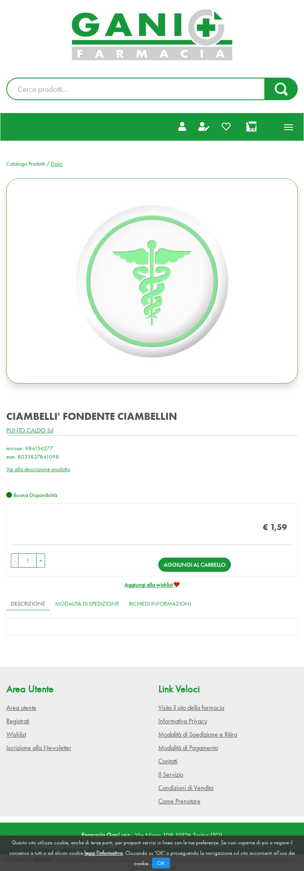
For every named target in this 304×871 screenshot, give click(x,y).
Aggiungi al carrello (194, 564)
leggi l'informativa (103, 852)
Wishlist (16, 734)
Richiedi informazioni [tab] (160, 603)
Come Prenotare (179, 801)
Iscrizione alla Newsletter (38, 747)
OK (161, 863)
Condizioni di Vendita (185, 787)
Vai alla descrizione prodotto (38, 469)
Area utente (21, 707)
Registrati (17, 721)
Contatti (167, 761)
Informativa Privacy (182, 721)
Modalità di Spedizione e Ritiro (197, 734)
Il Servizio (170, 774)
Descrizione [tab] (28, 603)
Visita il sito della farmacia (191, 707)
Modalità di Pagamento (188, 747)
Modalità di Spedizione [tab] (87, 603)
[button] (14, 560)
